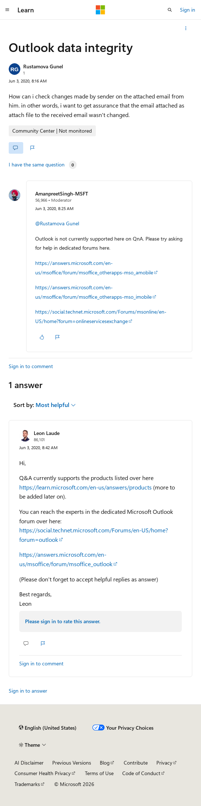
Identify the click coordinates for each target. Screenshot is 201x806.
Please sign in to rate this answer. (62, 621)
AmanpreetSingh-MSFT (61, 193)
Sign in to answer (28, 690)
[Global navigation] (7, 9)
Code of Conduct (141, 773)
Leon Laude (47, 433)
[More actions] (186, 28)
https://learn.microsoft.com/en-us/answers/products (85, 487)
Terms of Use (99, 773)
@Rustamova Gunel (57, 223)
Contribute (136, 762)
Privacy (164, 762)
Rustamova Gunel (43, 66)
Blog (105, 762)
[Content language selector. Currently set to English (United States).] (48, 728)
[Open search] (170, 9)
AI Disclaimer (29, 762)
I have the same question (37, 165)
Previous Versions (71, 762)
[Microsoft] (100, 10)
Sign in (187, 9)
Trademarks (27, 784)
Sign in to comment (31, 366)
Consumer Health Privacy (43, 773)
